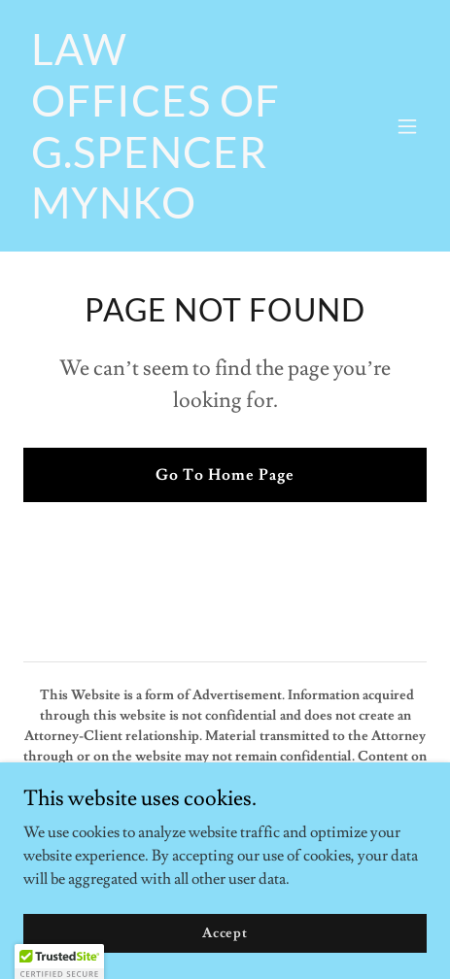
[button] (407, 126)
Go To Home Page (225, 475)
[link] (164, 213)
